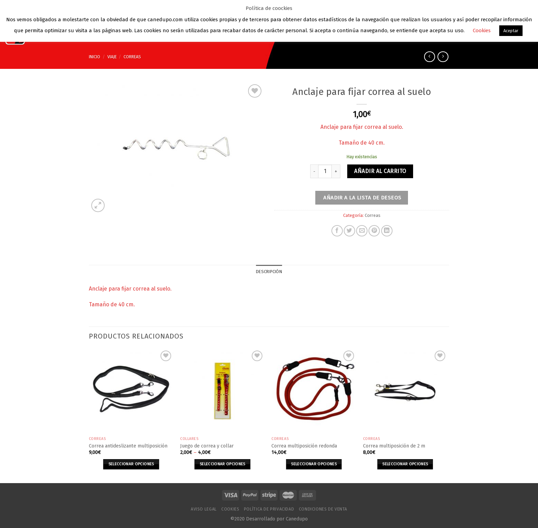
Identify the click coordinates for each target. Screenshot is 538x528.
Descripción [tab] (269, 271)
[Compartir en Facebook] (337, 230)
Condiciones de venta (323, 509)
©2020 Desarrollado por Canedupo (269, 519)
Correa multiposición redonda (304, 446)
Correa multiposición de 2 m (394, 446)
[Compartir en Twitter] (349, 230)
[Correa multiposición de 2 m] (405, 391)
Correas (132, 56)
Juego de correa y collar (207, 446)
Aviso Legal (204, 509)
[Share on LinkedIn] (387, 230)
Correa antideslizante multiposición (128, 446)
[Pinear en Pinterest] (374, 230)
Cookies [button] (482, 30)
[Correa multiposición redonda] (313, 391)
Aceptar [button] (510, 30)
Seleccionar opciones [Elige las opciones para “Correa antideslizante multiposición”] (131, 464)
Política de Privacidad (269, 509)
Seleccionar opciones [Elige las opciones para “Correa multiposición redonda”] (314, 464)
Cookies (230, 509)
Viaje (112, 56)
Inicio (94, 56)
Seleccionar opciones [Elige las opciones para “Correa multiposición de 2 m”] (405, 464)
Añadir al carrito (380, 171)
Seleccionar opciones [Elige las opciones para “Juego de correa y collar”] (222, 464)
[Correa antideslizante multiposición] (131, 391)
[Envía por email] (361, 230)
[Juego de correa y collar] (222, 391)
